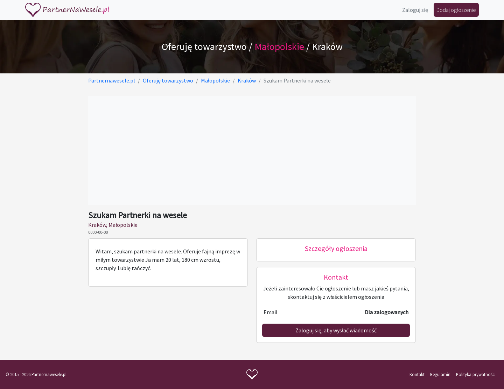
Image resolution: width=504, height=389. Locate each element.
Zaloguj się (415, 9)
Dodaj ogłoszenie (456, 9)
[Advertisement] (252, 150)
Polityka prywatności (476, 374)
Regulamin (440, 374)
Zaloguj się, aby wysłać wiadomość (336, 330)
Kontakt (417, 374)
